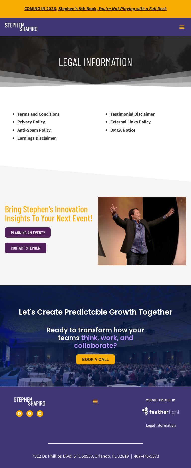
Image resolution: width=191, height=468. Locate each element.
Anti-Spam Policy (34, 130)
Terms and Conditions (38, 114)
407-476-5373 (146, 456)
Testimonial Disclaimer (132, 114)
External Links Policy (130, 122)
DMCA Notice (122, 130)
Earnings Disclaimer (36, 138)
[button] (182, 27)
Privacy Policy (31, 122)
